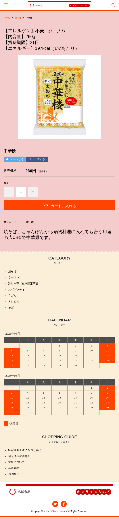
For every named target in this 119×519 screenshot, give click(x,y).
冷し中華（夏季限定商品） (25, 284)
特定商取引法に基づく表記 (25, 451)
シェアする (37, 159)
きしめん (14, 302)
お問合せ (14, 476)
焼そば (18, 17)
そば (11, 308)
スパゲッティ (17, 290)
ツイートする (15, 159)
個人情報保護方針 (20, 457)
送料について (17, 464)
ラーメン (14, 277)
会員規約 (14, 470)
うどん (12, 296)
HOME (7, 17)
